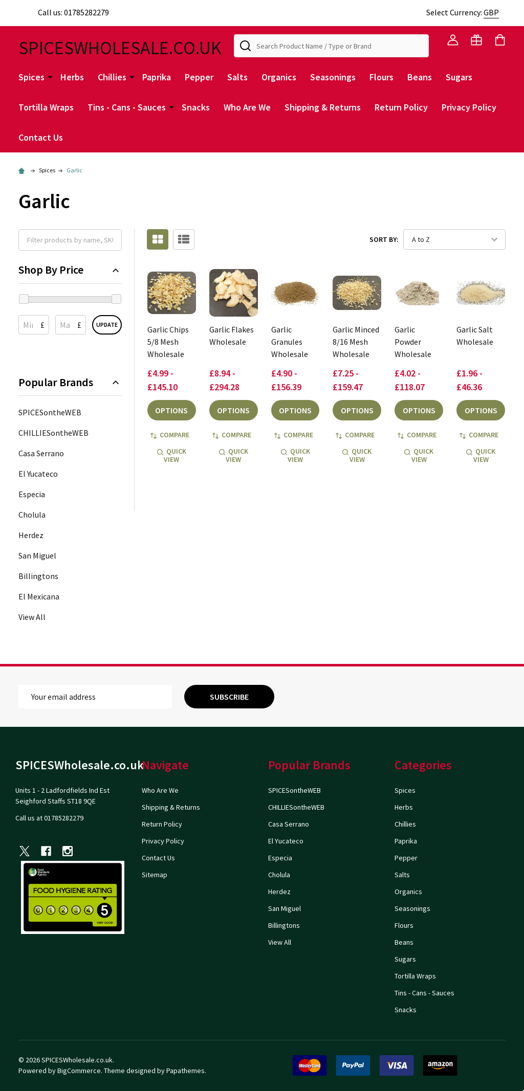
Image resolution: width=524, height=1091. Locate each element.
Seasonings (333, 77)
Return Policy (401, 107)
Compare (169, 434)
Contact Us (40, 137)
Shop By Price (70, 270)
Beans (419, 77)
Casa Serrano (41, 453)
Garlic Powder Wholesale (413, 341)
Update (107, 324)
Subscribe (229, 697)
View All (32, 617)
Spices (31, 77)
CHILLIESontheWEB (53, 433)
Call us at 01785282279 (49, 817)
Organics (278, 77)
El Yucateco (38, 474)
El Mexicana (38, 596)
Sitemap (154, 874)
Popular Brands (70, 382)
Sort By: (384, 239)
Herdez (30, 535)
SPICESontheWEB (49, 412)
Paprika (156, 77)
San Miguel (37, 555)
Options (171, 410)
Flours (381, 77)
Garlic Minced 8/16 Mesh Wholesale (356, 341)
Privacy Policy (469, 107)
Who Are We (247, 107)
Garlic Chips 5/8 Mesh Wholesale (168, 341)
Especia (31, 494)
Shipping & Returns (323, 107)
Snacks (196, 107)
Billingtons (38, 576)
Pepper (199, 77)
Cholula (32, 514)
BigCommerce (79, 1070)
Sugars (459, 77)
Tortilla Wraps (46, 107)
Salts (237, 77)
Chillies (112, 77)
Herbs (72, 77)
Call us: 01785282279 (63, 12)
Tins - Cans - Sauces (127, 107)
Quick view (171, 455)
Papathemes (185, 1070)
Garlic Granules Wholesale (289, 341)
